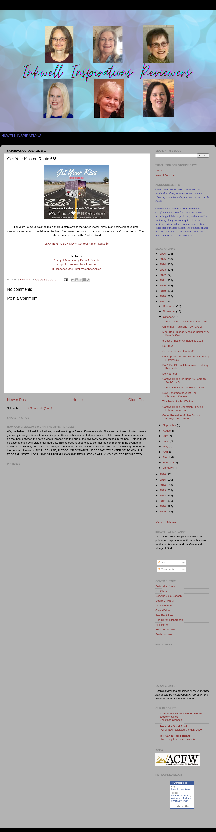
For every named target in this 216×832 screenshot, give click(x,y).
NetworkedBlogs (179, 783)
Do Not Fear (169, 373)
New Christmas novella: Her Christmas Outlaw (179, 394)
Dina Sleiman (163, 605)
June (166, 441)
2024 (163, 264)
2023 (163, 269)
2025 (163, 259)
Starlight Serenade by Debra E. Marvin (77, 260)
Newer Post (17, 400)
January (168, 467)
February (169, 462)
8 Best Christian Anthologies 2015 (182, 340)
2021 (163, 280)
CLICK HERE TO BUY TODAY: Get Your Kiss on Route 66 (77, 243)
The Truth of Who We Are (177, 401)
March (167, 457)
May (166, 446)
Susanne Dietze (165, 629)
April (166, 451)
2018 (163, 296)
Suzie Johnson (164, 634)
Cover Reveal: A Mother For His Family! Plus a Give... (181, 417)
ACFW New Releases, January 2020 (181, 729)
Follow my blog (182, 806)
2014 (163, 485)
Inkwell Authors (164, 175)
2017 (163, 301)
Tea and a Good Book (174, 726)
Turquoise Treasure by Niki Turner (77, 264)
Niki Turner (162, 624)
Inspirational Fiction (180, 795)
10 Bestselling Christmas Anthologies (184, 321)
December (169, 306)
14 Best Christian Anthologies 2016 (183, 387)
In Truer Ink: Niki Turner (175, 735)
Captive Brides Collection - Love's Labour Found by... (182, 408)
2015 (163, 479)
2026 (163, 253)
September (170, 425)
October (168, 316)
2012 (163, 495)
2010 (163, 506)
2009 (163, 511)
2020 (163, 285)
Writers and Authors (181, 798)
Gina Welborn (163, 610)
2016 (163, 474)
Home (77, 400)
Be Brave (168, 345)
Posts (163, 562)
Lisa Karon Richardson (169, 619)
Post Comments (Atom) (38, 408)
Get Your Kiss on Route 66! (178, 351)
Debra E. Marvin (165, 600)
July (166, 435)
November (169, 311)
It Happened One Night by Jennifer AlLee (76, 269)
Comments (166, 569)
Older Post (137, 400)
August (167, 430)
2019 (163, 290)
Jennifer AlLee (164, 615)
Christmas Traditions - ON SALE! (182, 326)
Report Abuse (165, 522)
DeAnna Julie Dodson (168, 595)
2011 (163, 500)
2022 (163, 275)
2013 (163, 490)
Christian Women (179, 801)
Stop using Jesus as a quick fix (177, 739)
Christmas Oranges (171, 719)
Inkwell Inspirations (180, 789)
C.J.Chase (161, 591)
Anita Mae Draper (166, 586)
